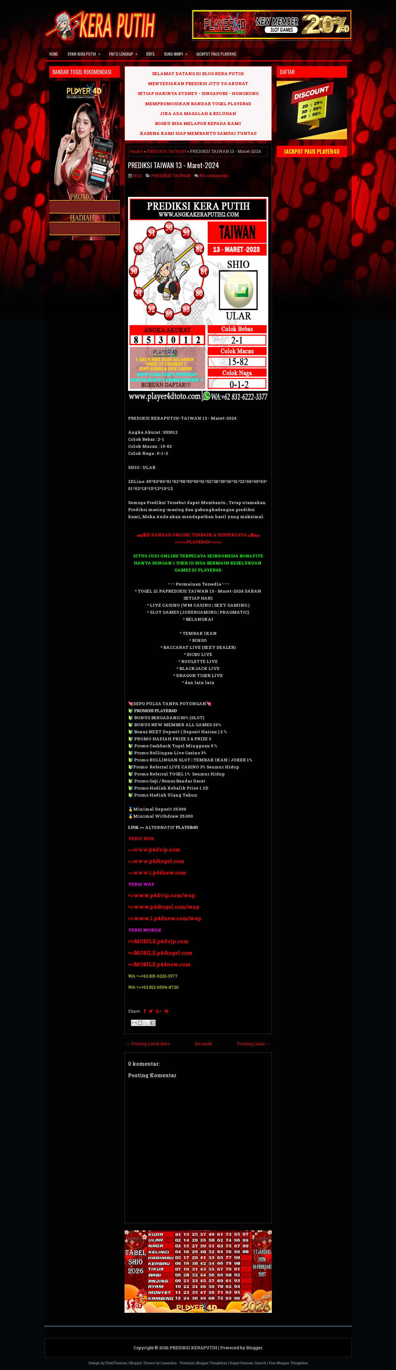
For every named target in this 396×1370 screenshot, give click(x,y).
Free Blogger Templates (288, 1362)
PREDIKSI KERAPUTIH (193, 1348)
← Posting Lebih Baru (148, 1044)
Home (53, 54)
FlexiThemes (116, 1362)
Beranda (203, 1044)
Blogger (254, 1348)
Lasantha (169, 1362)
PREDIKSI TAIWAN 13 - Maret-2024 (173, 165)
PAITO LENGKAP (125, 52)
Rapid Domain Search (248, 1362)
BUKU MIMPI (177, 52)
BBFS (150, 54)
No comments (213, 175)
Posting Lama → (253, 1044)
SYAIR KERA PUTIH (86, 52)
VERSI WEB (141, 838)
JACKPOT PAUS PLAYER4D (216, 54)
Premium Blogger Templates (203, 1362)
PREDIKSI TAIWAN (166, 151)
